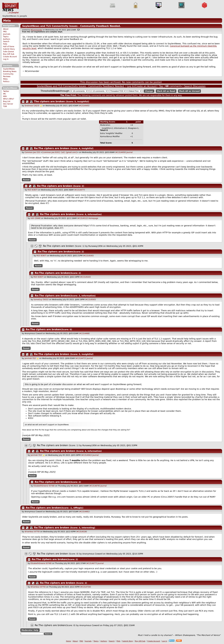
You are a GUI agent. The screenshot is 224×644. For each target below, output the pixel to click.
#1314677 (91, 563)
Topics (6, 37)
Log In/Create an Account (142, 86)
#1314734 (85, 587)
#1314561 (86, 455)
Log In (6, 59)
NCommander (36, 30)
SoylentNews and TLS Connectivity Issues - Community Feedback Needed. (71, 26)
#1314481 (84, 512)
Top (161, 86)
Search (6, 41)
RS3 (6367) (33, 190)
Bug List (6, 101)
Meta (7, 20)
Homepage (93, 218)
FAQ (4, 32)
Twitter (6, 91)
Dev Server (8, 104)
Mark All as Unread (189, 91)
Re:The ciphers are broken (51, 148)
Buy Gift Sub (8, 54)
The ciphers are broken (49, 101)
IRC (4, 94)
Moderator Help (29, 630)
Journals (6, 34)
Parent (26, 180)
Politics (6, 81)
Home (68, 641)
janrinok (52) (30, 358)
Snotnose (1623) (32, 106)
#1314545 (88, 256)
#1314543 (85, 277)
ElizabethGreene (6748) (44, 486)
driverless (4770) (32, 532)
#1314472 (80, 358)
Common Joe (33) (32, 152)
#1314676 (94, 486)
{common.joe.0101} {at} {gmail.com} (59, 152)
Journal (129, 152)
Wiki (5, 96)
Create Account (10, 57)
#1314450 (120, 152)
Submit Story (9, 49)
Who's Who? (8, 99)
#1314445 (84, 106)
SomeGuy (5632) (41, 300)
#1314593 (90, 300)
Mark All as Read (166, 91)
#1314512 (82, 218)
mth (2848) (36, 218)
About (5, 29)
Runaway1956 (95, 246)
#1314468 (84, 333)
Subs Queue (8, 52)
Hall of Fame (8, 47)
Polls (5, 44)
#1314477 (79, 190)
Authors (6, 39)
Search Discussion (195, 86)
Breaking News (9, 71)
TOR (5, 106)
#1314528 (81, 532)
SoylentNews (10, 8)
